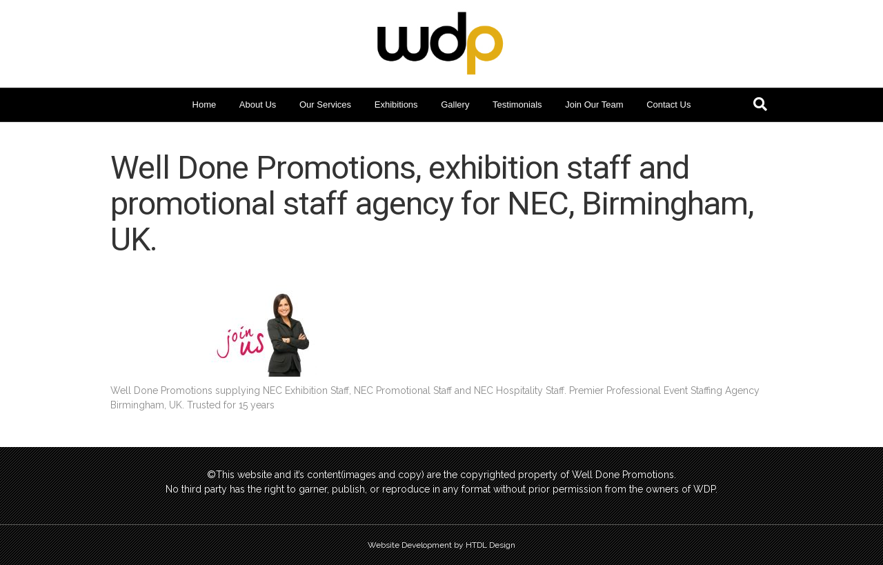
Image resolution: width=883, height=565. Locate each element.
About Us (257, 104)
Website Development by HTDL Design (441, 545)
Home (204, 104)
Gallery (455, 104)
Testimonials (517, 104)
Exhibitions (396, 104)
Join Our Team (594, 104)
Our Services (325, 104)
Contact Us (668, 104)
